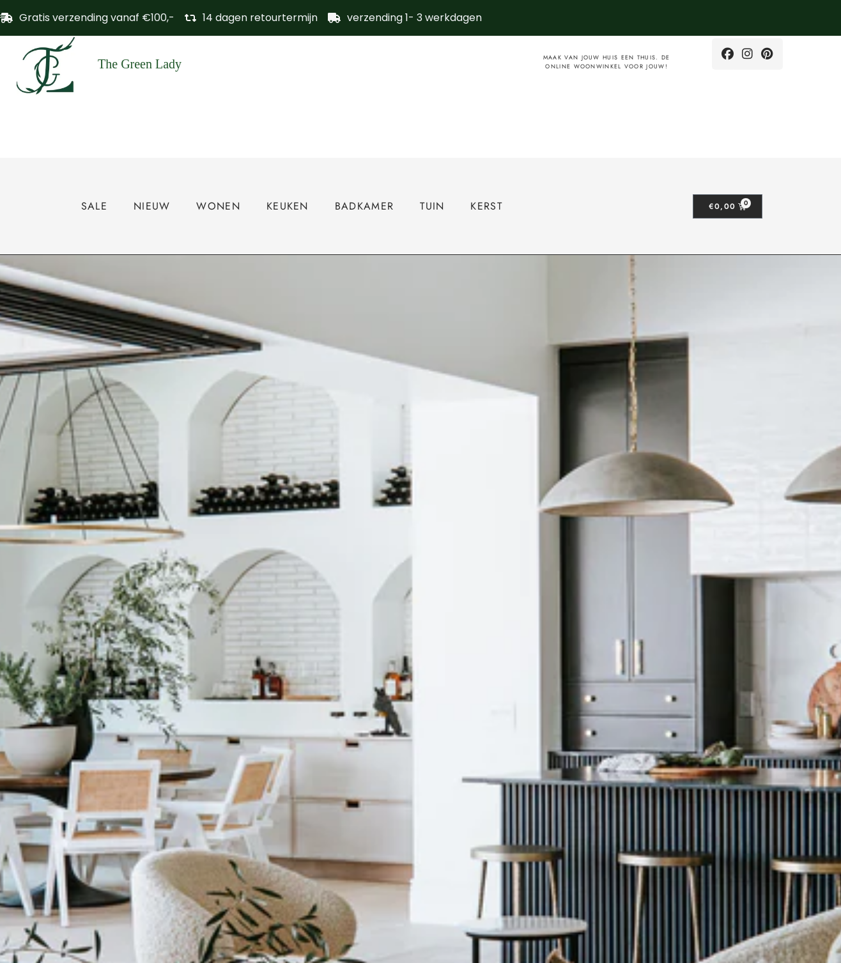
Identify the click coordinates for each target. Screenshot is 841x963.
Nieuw (152, 206)
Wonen (218, 206)
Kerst (486, 206)
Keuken (287, 206)
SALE (94, 206)
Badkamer (364, 206)
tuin (432, 206)
